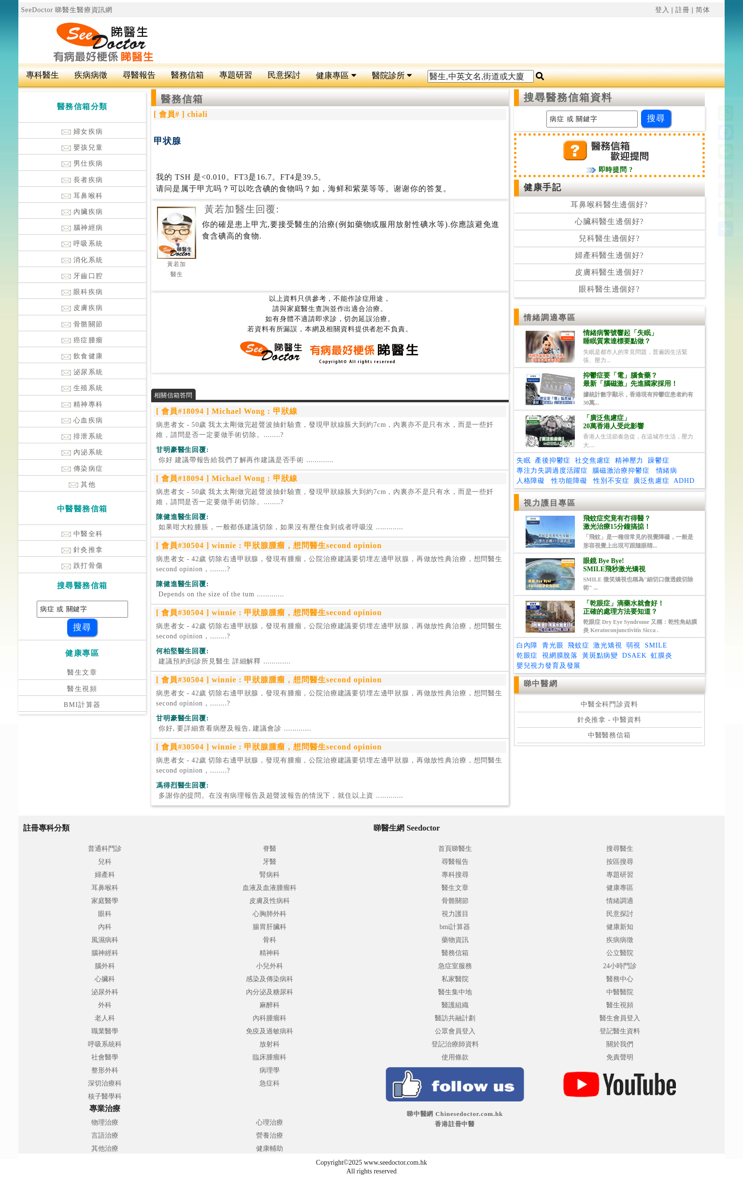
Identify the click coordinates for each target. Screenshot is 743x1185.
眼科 (105, 913)
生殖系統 (82, 388)
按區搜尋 (619, 861)
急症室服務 (455, 966)
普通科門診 (105, 848)
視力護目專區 (550, 503)
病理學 (269, 1070)
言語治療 (104, 1135)
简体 (703, 10)
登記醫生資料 (620, 1031)
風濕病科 (104, 940)
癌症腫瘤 (82, 340)
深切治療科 (105, 1083)
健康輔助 (269, 1148)
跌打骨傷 (82, 565)
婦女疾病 (82, 131)
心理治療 (269, 1122)
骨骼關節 (82, 324)
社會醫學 (104, 1057)
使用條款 (455, 1057)
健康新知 (619, 927)
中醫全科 (82, 533)
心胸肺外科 (269, 913)
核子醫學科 (105, 1096)
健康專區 (336, 75)
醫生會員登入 (620, 1018)
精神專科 (82, 404)
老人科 (105, 1018)
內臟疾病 (82, 211)
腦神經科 (104, 953)
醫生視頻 (82, 688)
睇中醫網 (540, 683)
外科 (105, 1005)
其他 (82, 484)
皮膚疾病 (82, 307)
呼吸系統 (82, 243)
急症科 (269, 1083)
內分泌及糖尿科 (269, 992)
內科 (105, 927)
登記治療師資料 (455, 1044)
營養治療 (269, 1135)
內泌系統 (82, 452)
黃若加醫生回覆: (241, 209)
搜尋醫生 (619, 848)
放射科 (269, 1044)
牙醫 (269, 861)
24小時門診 (620, 966)
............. (245, 460)
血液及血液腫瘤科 (270, 887)
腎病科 (269, 874)
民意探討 (284, 75)
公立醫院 (619, 953)
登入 (662, 10)
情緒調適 (619, 900)
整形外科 (104, 1070)
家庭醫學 (104, 900)
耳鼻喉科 (82, 195)
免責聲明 (619, 1057)
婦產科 (105, 874)
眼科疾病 (82, 292)
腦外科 (105, 966)
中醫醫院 (619, 992)
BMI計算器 (82, 704)
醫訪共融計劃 (455, 1018)
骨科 (269, 940)
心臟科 (105, 979)
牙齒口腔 (82, 276)
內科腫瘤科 (269, 1018)
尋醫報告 (139, 75)
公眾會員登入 (455, 1031)
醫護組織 (455, 1005)
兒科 (105, 861)
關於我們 (619, 1044)
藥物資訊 (455, 940)
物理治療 (104, 1122)
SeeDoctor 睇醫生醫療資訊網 (67, 10)
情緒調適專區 (550, 317)
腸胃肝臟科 (269, 927)
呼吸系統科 (105, 1044)
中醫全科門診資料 (609, 704)
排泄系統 (82, 436)
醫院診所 (392, 75)
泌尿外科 (104, 992)
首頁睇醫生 (455, 848)
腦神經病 (82, 227)
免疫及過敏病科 (269, 1031)
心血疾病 (82, 420)
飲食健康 (82, 356)
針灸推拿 (82, 549)
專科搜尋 (455, 874)
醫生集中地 (455, 992)
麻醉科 (269, 1005)
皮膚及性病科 (269, 900)
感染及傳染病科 (269, 979)
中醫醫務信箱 (609, 735)
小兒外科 (269, 966)
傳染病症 (82, 468)
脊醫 (269, 848)
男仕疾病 (82, 163)
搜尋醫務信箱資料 (568, 97)
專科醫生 (42, 75)
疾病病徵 (90, 75)
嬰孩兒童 (82, 147)
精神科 (269, 953)
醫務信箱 (187, 75)
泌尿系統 (82, 372)
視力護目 (455, 913)
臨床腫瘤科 (269, 1057)
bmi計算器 (455, 927)
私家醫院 (455, 979)
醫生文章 (82, 672)
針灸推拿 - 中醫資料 (609, 719)
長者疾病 (82, 179)
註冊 (682, 10)
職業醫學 (104, 1031)
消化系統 (82, 260)
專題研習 (235, 75)
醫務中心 (619, 979)
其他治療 (104, 1148)
